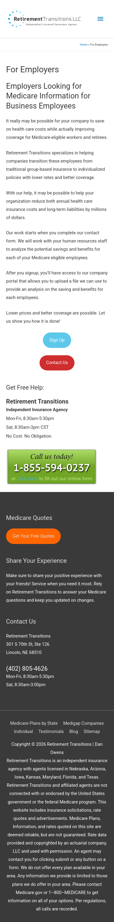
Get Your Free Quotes (33, 536)
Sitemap (92, 731)
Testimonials (51, 731)
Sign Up (57, 340)
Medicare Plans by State (33, 723)
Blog (73, 731)
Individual (23, 731)
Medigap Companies (83, 723)
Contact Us (57, 362)
